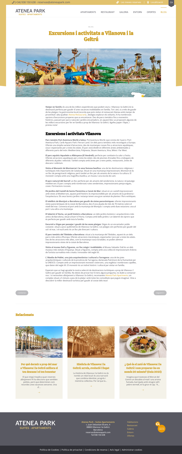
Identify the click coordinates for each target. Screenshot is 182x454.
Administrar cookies (132, 449)
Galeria (123, 12)
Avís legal (114, 449)
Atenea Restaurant (77, 114)
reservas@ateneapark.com (54, 2)
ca (171, 2)
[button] (155, 2)
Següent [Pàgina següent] (160, 293)
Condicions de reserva (96, 449)
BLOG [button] (164, 12)
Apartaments (88, 12)
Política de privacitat (72, 449)
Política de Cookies (49, 449)
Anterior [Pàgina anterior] (22, 293)
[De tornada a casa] (30, 12)
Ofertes (151, 12)
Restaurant (108, 12)
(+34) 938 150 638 (25, 2)
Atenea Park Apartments (116, 275)
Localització (157, 2)
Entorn (137, 12)
